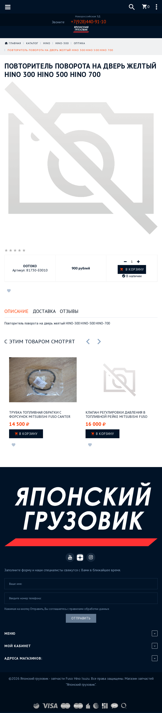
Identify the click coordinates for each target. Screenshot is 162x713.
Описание (16, 311)
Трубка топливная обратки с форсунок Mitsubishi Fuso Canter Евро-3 (39, 414)
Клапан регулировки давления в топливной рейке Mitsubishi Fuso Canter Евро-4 (116, 414)
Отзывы (69, 311)
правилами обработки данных (89, 609)
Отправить (81, 618)
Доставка (44, 311)
